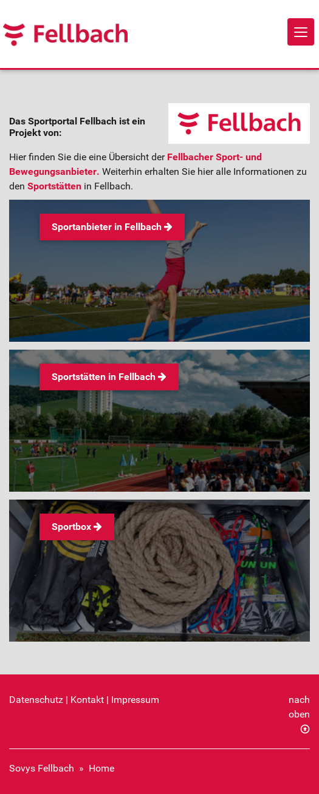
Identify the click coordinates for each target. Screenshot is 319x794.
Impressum (135, 699)
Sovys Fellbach (41, 768)
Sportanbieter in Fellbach (112, 226)
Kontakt (87, 699)
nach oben (299, 707)
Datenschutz (36, 699)
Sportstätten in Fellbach (109, 376)
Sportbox (77, 526)
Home (101, 768)
